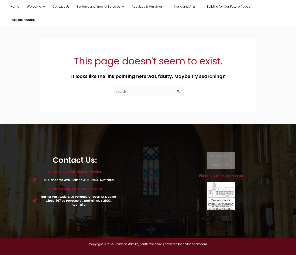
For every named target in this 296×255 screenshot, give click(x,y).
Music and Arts (176, 6)
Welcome (32, 6)
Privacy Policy (220, 165)
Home (14, 6)
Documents (221, 156)
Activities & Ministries (140, 6)
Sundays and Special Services (93, 6)
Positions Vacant (22, 20)
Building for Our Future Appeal (219, 6)
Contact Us (57, 6)
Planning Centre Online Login (221, 176)
